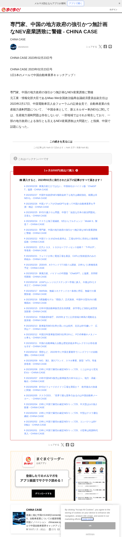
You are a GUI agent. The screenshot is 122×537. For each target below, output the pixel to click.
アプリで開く (75, 3)
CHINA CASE (18, 39)
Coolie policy (87, 524)
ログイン (113, 9)
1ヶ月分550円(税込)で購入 (61, 170)
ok (90, 531)
